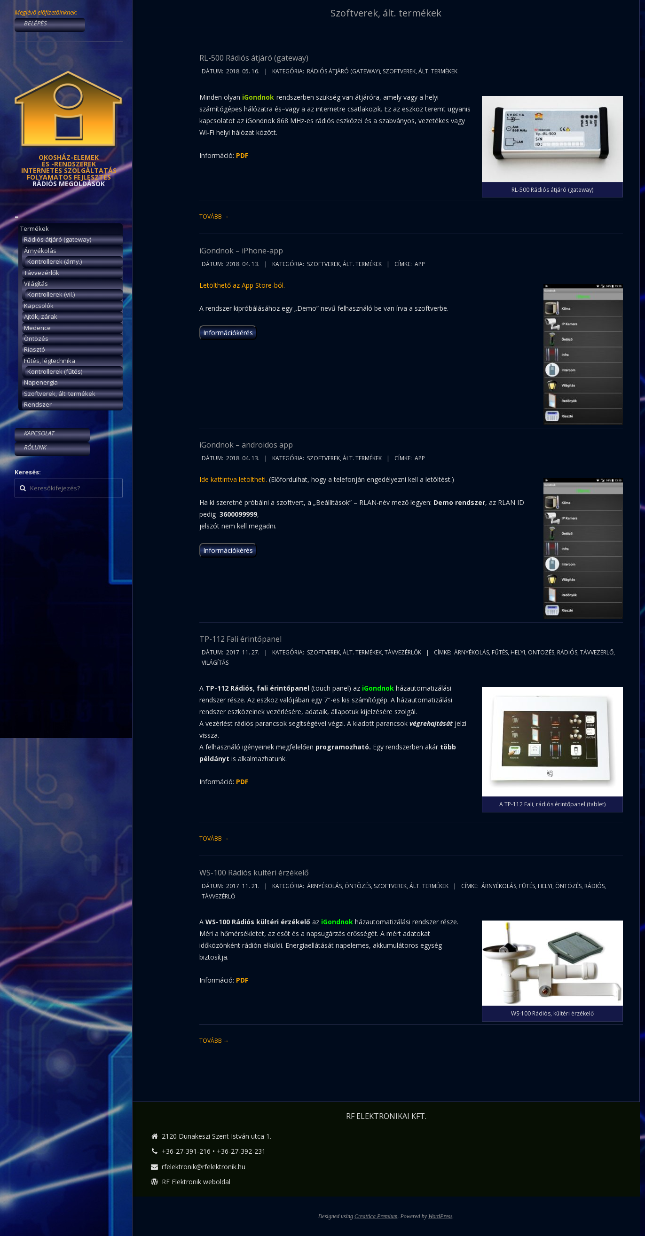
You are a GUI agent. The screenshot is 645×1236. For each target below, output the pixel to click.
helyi (518, 652)
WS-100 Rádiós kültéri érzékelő (254, 872)
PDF (242, 781)
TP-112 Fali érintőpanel (240, 639)
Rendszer (38, 404)
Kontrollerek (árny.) (54, 261)
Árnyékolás (40, 250)
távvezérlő (597, 652)
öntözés (541, 652)
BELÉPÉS (35, 23)
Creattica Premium (375, 1216)
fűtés (500, 652)
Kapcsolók (39, 305)
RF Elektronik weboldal (196, 1181)
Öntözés (36, 338)
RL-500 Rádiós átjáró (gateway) (253, 58)
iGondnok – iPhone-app (241, 250)
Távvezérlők (41, 272)
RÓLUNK (35, 447)
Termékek (34, 228)
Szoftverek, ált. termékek (59, 393)
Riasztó (34, 349)
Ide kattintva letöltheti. (233, 479)
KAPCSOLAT (39, 433)
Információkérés (228, 332)
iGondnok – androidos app (246, 445)
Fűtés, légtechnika (49, 360)
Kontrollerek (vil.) (51, 294)
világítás (215, 663)
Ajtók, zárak (40, 316)
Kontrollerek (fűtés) (54, 371)
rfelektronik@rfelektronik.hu (203, 1166)
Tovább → (214, 216)
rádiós (567, 652)
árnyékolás (471, 652)
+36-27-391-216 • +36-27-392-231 (214, 1151)
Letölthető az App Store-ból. (242, 285)
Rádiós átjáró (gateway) (57, 239)
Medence (37, 327)
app (420, 264)
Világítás (36, 283)
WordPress (440, 1216)
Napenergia (41, 382)
